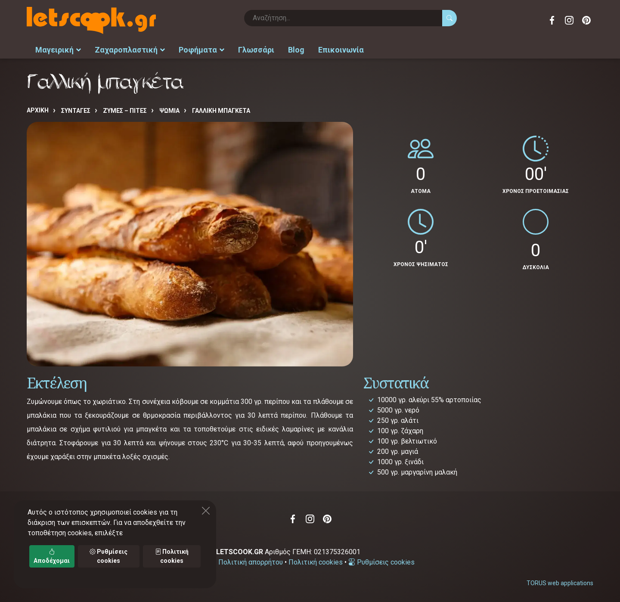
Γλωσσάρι (256, 49)
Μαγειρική (58, 49)
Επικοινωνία (341, 49)
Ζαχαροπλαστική (130, 49)
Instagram (569, 20)
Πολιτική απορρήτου (250, 562)
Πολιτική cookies (315, 562)
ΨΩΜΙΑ (169, 110)
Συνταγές (75, 110)
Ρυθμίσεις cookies (381, 562)
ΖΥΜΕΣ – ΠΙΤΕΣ (125, 110)
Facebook (552, 20)
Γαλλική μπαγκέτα (221, 110)
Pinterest (586, 20)
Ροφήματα (201, 49)
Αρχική (38, 110)
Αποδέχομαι (52, 556)
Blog (296, 49)
